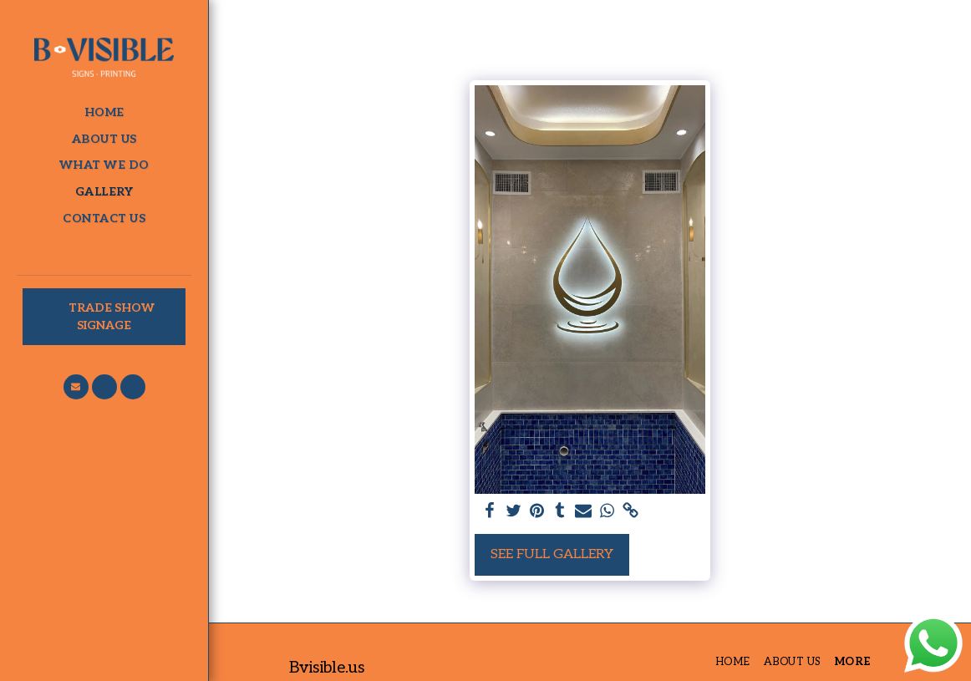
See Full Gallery (552, 554)
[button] (76, 386)
